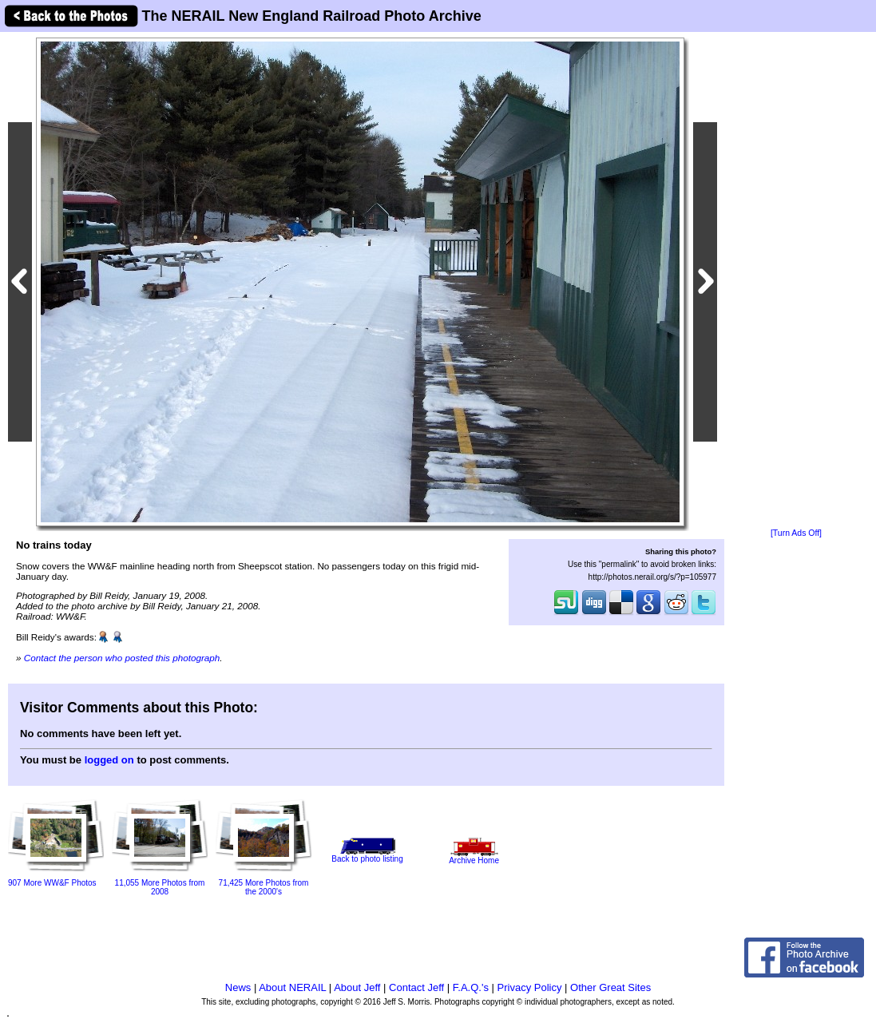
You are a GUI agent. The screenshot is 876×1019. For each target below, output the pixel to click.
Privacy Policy (529, 987)
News (238, 987)
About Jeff (357, 987)
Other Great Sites (610, 987)
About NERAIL (292, 987)
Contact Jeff (416, 987)
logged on (109, 760)
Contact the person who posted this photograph (122, 657)
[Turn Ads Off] (796, 533)
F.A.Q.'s (471, 987)
